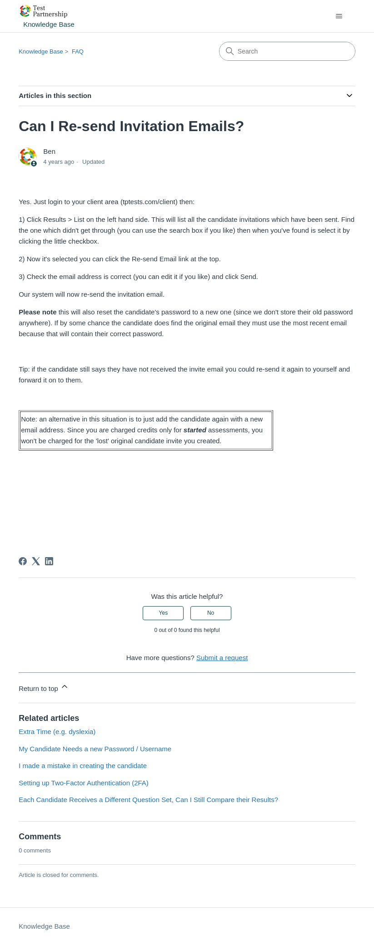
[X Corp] (36, 561)
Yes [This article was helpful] (163, 613)
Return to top (44, 687)
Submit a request (222, 657)
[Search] (287, 51)
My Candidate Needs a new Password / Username (95, 749)
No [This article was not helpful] (210, 613)
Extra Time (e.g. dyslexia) (57, 731)
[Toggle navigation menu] (339, 16)
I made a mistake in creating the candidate (83, 765)
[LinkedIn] (49, 561)
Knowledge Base (41, 51)
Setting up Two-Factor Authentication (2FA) (84, 783)
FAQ (78, 51)
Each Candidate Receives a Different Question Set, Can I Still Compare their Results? (148, 799)
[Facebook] (23, 561)
